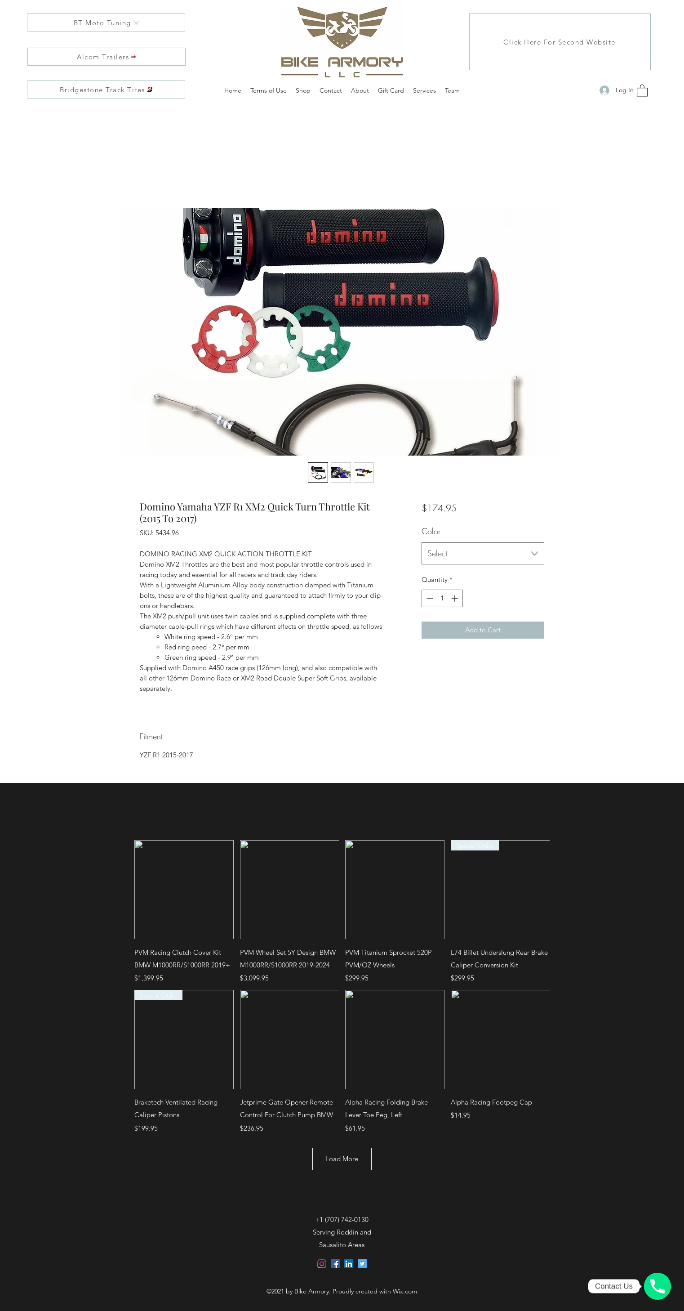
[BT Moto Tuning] (106, 22)
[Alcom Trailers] (106, 57)
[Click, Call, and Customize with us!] (657, 1286)
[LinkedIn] (348, 1263)
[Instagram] (321, 1263)
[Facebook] (335, 1263)
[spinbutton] (442, 598)
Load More (342, 1158)
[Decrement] (429, 598)
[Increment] (455, 598)
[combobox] (483, 553)
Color (431, 531)
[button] (642, 90)
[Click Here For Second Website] (560, 41)
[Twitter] (362, 1263)
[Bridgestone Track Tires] (106, 89)
